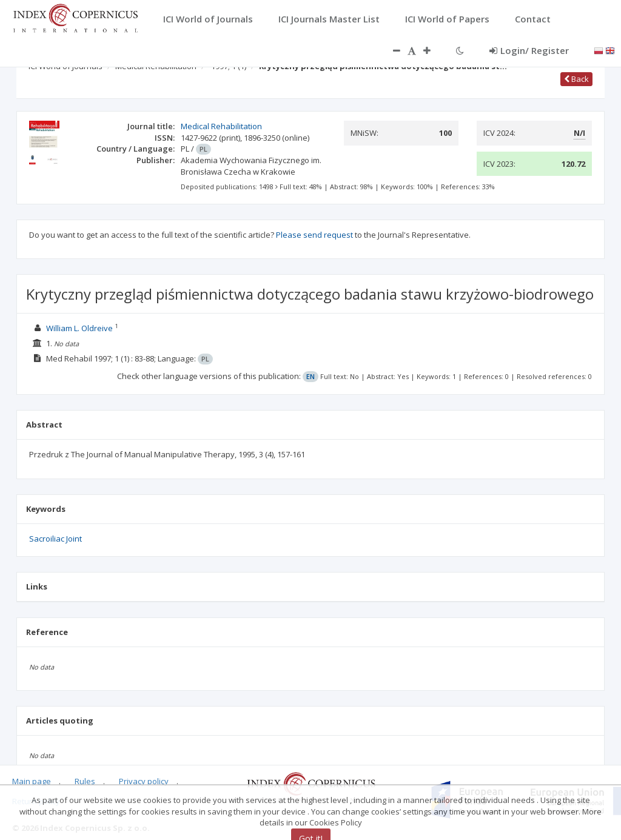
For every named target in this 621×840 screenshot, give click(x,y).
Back (576, 78)
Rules (85, 781)
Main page (31, 781)
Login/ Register (529, 50)
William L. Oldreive (79, 328)
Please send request (314, 234)
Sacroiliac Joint (55, 538)
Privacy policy (144, 781)
